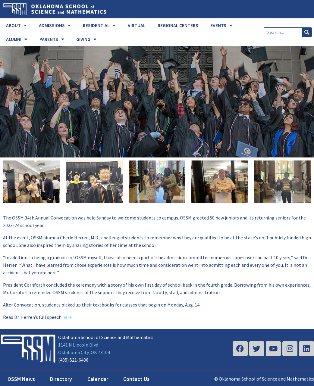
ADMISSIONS (55, 25)
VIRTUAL (137, 25)
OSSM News (21, 378)
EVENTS (221, 25)
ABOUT (16, 25)
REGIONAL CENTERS (178, 25)
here (67, 317)
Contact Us (136, 378)
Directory (61, 378)
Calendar (97, 378)
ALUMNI (16, 39)
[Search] (307, 32)
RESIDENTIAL (99, 25)
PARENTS (51, 39)
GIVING (86, 39)
